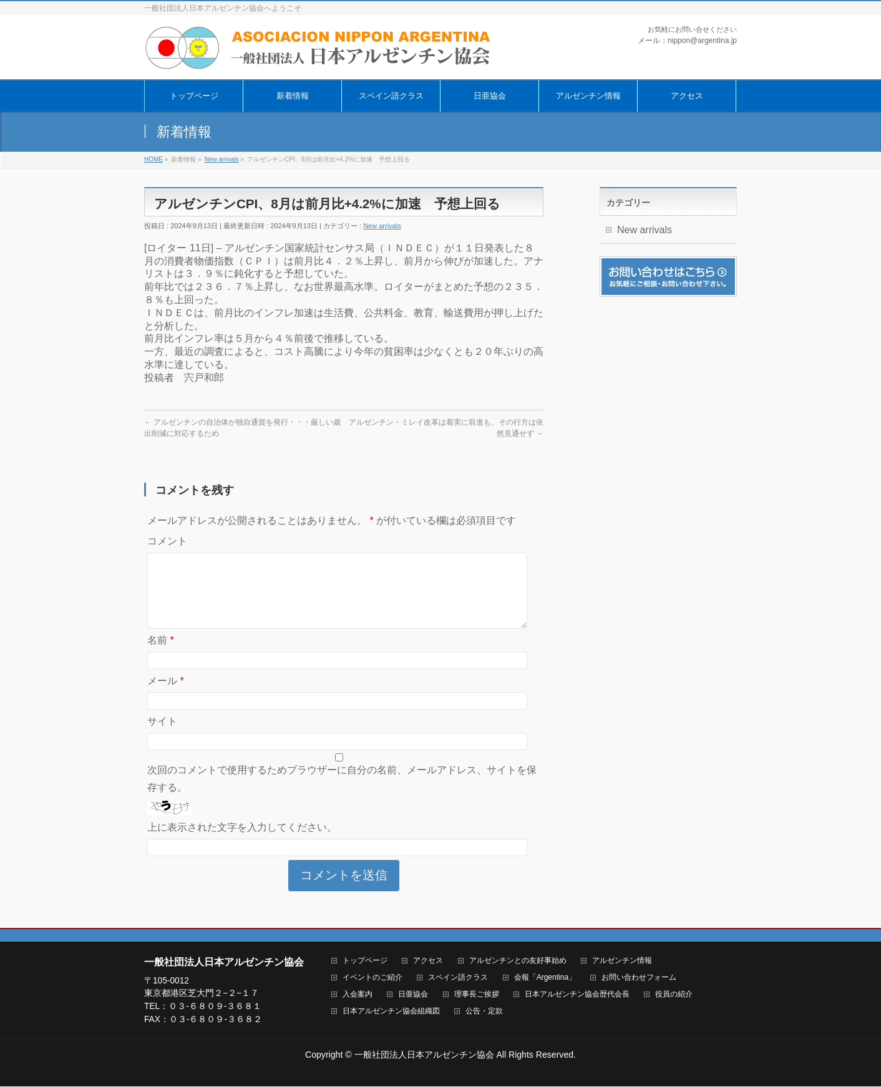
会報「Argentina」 (545, 978)
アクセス (428, 961)
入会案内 (357, 995)
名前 (160, 655)
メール (165, 695)
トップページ (365, 961)
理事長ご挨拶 (476, 995)
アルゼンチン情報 (622, 961)
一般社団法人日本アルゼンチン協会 (424, 1055)
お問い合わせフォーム (638, 978)
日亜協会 (413, 995)
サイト (162, 736)
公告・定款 (484, 1012)
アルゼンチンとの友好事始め (518, 961)
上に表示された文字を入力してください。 (242, 842)
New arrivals (382, 225)
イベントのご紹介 (372, 978)
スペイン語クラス (458, 978)
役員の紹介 (674, 995)
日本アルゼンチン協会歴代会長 (577, 995)
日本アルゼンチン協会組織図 (391, 1012)
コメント (167, 541)
